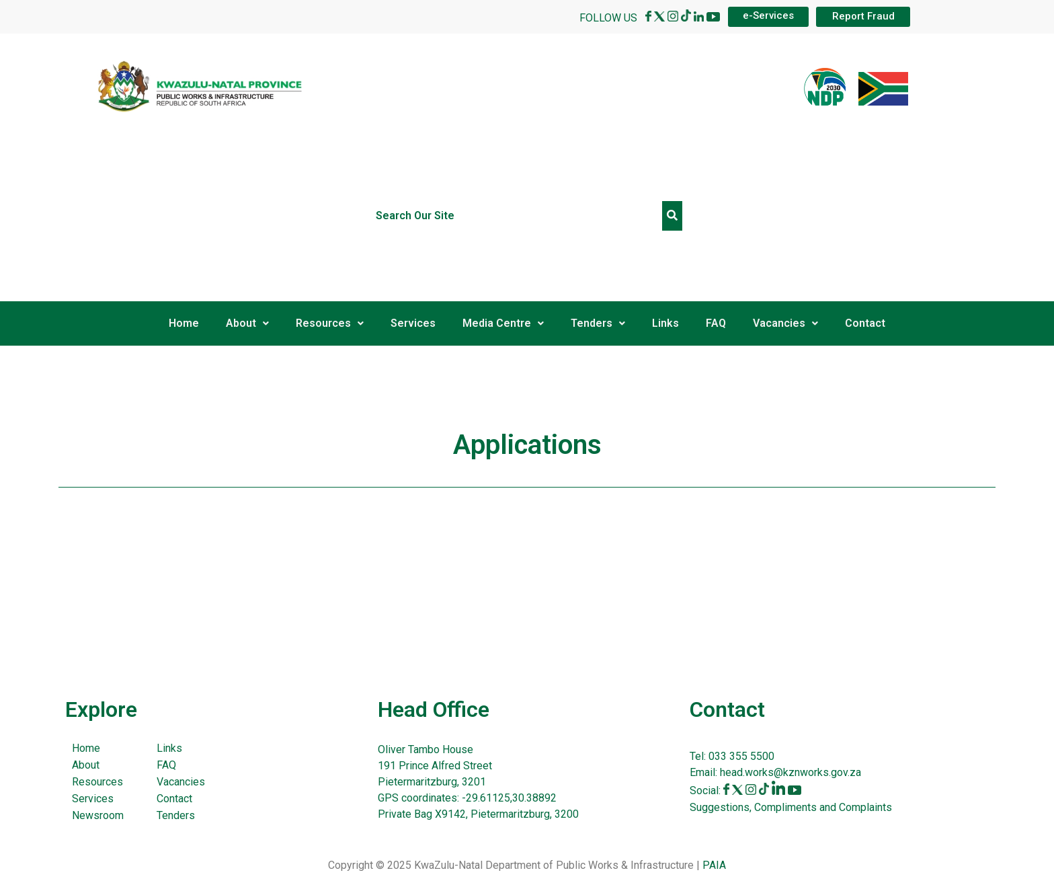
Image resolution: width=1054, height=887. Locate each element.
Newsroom (98, 815)
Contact (865, 323)
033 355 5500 (740, 756)
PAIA (714, 865)
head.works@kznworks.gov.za (790, 772)
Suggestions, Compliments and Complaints (791, 807)
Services (413, 323)
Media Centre (503, 323)
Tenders (598, 323)
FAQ (716, 323)
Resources (330, 323)
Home (184, 323)
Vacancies (785, 323)
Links (665, 323)
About (247, 323)
